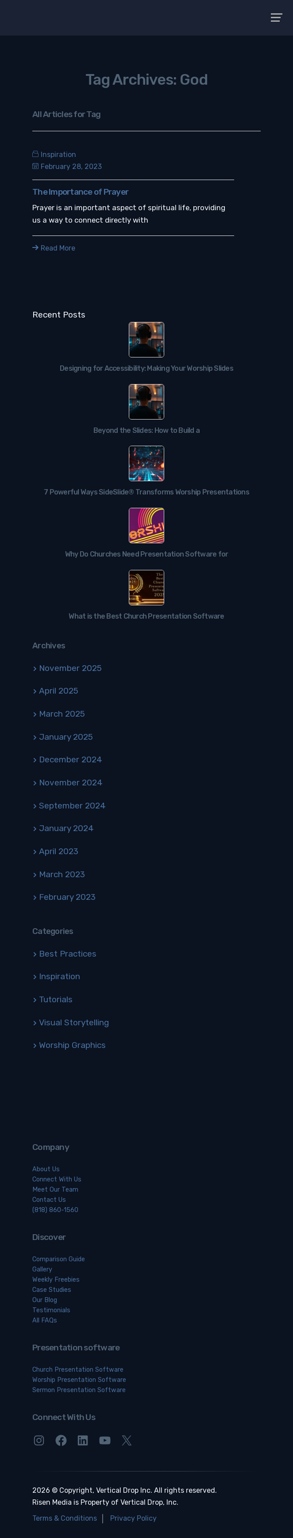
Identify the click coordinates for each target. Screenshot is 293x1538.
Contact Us (49, 1200)
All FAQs (44, 1320)
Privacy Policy (133, 1518)
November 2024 (71, 782)
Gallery (42, 1269)
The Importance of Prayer (80, 192)
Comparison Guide (58, 1259)
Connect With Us (56, 1179)
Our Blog (44, 1300)
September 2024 (72, 805)
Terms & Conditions (64, 1518)
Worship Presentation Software (79, 1380)
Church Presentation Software (77, 1369)
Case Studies (51, 1290)
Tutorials (56, 999)
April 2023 (58, 851)
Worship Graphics (72, 1045)
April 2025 (58, 691)
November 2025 (70, 668)
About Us (46, 1169)
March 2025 (62, 714)
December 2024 (70, 759)
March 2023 (62, 874)
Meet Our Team (55, 1189)
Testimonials (51, 1310)
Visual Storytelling (74, 1022)
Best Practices (67, 954)
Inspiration (58, 154)
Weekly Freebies (56, 1279)
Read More (53, 248)
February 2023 (67, 897)
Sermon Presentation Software (79, 1390)
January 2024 (66, 828)
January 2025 (66, 737)
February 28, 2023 (67, 166)
